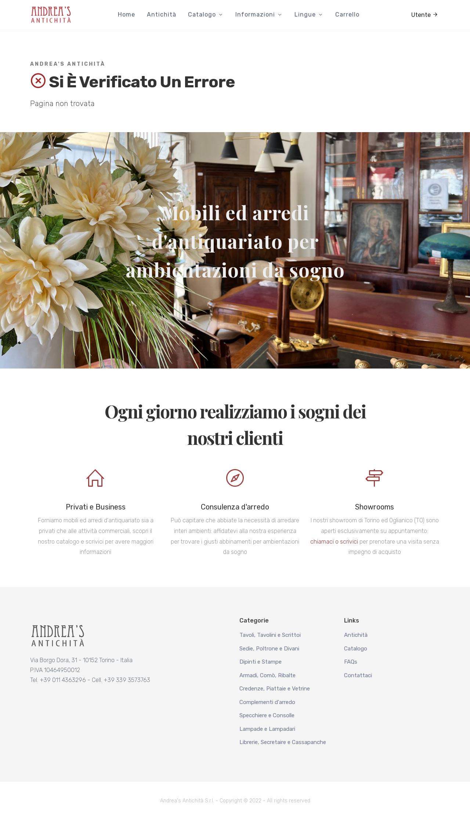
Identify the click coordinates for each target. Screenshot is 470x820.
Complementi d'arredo (267, 702)
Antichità (356, 635)
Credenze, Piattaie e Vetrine (274, 688)
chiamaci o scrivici (334, 541)
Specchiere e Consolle (266, 715)
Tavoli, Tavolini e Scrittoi (270, 635)
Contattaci (358, 675)
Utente (424, 14)
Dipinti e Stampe (260, 661)
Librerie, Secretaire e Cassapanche (282, 742)
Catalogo (355, 648)
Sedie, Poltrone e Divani (269, 648)
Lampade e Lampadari (267, 729)
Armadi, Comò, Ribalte (267, 675)
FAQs (350, 661)
